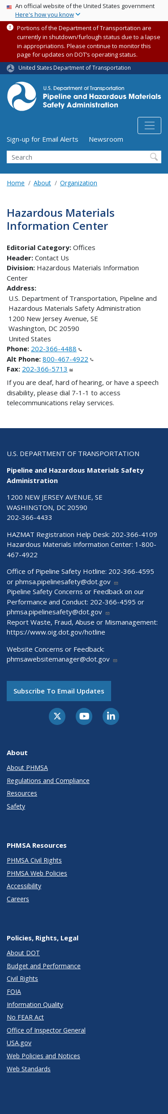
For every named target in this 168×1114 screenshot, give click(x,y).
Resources (22, 793)
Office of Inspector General (46, 1030)
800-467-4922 (68, 358)
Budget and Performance (44, 966)
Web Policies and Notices (43, 1055)
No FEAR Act (25, 1017)
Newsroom (106, 138)
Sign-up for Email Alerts (42, 138)
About (42, 183)
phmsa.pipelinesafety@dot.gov (67, 581)
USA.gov (19, 1042)
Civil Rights (22, 978)
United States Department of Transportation (74, 68)
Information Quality (35, 1004)
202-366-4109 (134, 534)
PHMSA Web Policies (37, 873)
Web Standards (29, 1069)
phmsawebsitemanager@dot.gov (62, 658)
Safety (16, 806)
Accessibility (24, 885)
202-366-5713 (47, 368)
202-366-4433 (29, 517)
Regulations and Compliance (48, 780)
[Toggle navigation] (149, 125)
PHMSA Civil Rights (34, 860)
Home (16, 183)
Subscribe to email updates (58, 690)
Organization (78, 183)
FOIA (14, 991)
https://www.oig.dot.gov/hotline (56, 631)
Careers (18, 899)
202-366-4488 (56, 348)
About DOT (23, 952)
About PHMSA (27, 767)
